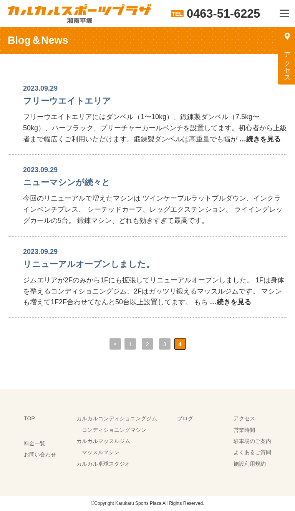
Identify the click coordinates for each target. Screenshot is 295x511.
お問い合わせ (40, 454)
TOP (29, 418)
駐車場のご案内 (252, 441)
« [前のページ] (114, 343)
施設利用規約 (250, 464)
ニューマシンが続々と (66, 182)
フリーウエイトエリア (67, 101)
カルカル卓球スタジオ (103, 464)
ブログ (185, 418)
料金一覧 (34, 443)
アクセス (244, 418)
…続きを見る (259, 139)
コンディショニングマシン (114, 430)
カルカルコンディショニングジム (116, 418)
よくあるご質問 (252, 452)
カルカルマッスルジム (103, 441)
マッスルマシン (100, 452)
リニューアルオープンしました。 (88, 264)
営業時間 (244, 430)
